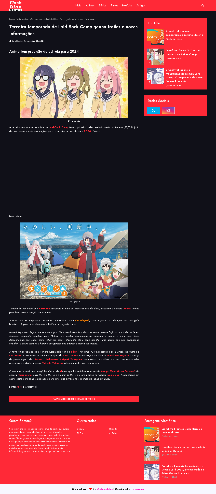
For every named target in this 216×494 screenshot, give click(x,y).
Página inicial (15, 19)
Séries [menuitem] (102, 5)
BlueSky (80, 428)
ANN (19, 387)
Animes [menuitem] (90, 5)
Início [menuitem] (78, 5)
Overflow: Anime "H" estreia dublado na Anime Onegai (183, 52)
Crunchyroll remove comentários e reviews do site (184, 33)
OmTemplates (105, 489)
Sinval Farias (17, 41)
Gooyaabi (138, 489)
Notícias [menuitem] (127, 5)
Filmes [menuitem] (114, 5)
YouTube (113, 433)
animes (26, 19)
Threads (113, 428)
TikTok (80, 433)
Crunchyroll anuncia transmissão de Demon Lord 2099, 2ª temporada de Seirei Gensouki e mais (184, 75)
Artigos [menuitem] (141, 5)
